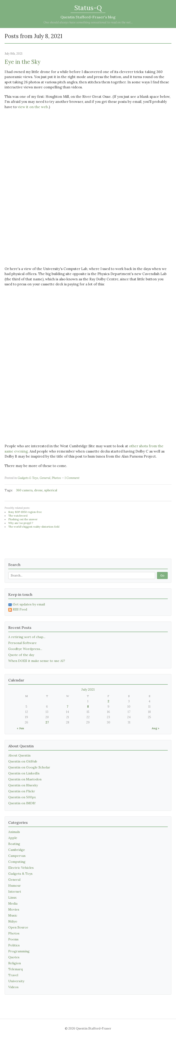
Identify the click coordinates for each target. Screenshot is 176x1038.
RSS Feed (17, 609)
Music (12, 915)
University (16, 981)
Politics (14, 945)
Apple (12, 838)
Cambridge (16, 850)
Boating (14, 844)
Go (162, 575)
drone (38, 490)
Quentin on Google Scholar (29, 767)
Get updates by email (26, 604)
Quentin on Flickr (21, 791)
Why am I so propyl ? (20, 523)
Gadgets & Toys (28, 478)
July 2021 (88, 689)
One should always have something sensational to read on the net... (88, 22)
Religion (14, 963)
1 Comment (72, 478)
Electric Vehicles (21, 868)
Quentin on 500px (22, 797)
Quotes (13, 957)
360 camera (24, 490)
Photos (56, 478)
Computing (16, 862)
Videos (13, 987)
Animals (14, 832)
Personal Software (22, 643)
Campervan (16, 856)
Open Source (18, 927)
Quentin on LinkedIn (23, 773)
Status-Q (88, 8)
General (45, 478)
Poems (13, 939)
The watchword (18, 515)
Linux (12, 897)
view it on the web (33, 107)
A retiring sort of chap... (26, 637)
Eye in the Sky (22, 61)
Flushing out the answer (23, 519)
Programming (19, 951)
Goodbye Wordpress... (25, 649)
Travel (13, 975)
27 (47, 722)
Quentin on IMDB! (22, 803)
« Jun (20, 728)
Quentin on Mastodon (24, 779)
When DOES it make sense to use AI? (36, 661)
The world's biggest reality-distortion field (33, 526)
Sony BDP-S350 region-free (25, 512)
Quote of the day (21, 655)
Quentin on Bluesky (23, 785)
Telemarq (15, 969)
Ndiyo (12, 921)
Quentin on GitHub (22, 761)
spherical (50, 490)
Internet (14, 891)
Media (12, 903)
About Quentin (19, 755)
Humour (14, 885)
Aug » (155, 728)
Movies (13, 909)
